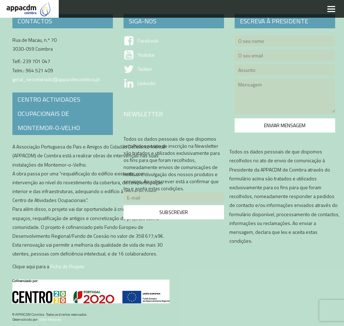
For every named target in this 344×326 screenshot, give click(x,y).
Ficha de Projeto (67, 266)
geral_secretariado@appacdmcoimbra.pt (56, 79)
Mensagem (285, 97)
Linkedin (147, 83)
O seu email (285, 56)
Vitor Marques (50, 319)
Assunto (285, 71)
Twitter (145, 69)
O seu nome (285, 42)
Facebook (148, 40)
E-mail (174, 198)
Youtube (146, 55)
